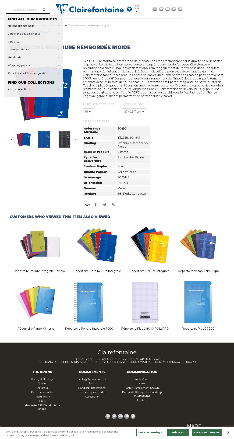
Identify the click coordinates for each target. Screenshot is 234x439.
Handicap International (92, 387)
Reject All (177, 432)
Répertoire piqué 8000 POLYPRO (145, 328)
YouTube (207, 9)
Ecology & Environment (92, 379)
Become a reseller (42, 392)
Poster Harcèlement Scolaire (142, 387)
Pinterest (214, 9)
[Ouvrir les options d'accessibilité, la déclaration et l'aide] (168, 9)
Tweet (104, 204)
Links (42, 401)
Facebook (195, 9)
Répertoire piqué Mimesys (35, 328)
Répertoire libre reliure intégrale (97, 271)
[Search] (39, 10)
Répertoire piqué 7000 (198, 328)
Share (95, 204)
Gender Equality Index (92, 392)
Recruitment (42, 396)
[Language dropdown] (179, 9)
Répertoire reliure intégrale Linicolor (40, 271)
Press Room (142, 379)
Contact (142, 400)
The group (42, 387)
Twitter (201, 9)
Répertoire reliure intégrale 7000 (89, 328)
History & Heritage (42, 379)
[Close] (228, 432)
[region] (117, 433)
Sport (92, 383)
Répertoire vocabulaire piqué (199, 271)
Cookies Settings (150, 432)
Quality (42, 383)
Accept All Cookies (207, 432)
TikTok (220, 9)
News (142, 383)
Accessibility (92, 396)
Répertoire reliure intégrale (149, 271)
